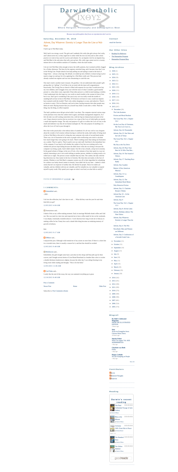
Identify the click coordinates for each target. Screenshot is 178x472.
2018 (114, 97)
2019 (114, 94)
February (117, 270)
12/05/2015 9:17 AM (52, 232)
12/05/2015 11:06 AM (52, 266)
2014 (114, 278)
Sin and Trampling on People (121, 356)
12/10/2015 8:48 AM (52, 277)
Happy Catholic (117, 355)
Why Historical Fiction (121, 185)
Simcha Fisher (117, 339)
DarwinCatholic (89, 10)
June (115, 257)
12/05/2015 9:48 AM (52, 246)
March (116, 267)
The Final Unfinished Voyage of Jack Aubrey (123, 407)
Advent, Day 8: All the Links (123, 209)
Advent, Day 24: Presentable (123, 130)
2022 (114, 84)
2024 (114, 77)
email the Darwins (115, 42)
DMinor (48, 238)
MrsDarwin (49, 252)
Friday (114, 349)
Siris (113, 329)
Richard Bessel (119, 430)
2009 (114, 294)
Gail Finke (49, 271)
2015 (114, 106)
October (117, 244)
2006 (114, 303)
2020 (114, 90)
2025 (114, 74)
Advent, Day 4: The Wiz (121, 226)
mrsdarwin (113, 379)
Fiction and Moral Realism (122, 115)
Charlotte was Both (118, 348)
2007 (114, 300)
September (117, 248)
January (116, 273)
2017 (114, 100)
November (117, 241)
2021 (114, 87)
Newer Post (47, 286)
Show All (132, 361)
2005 (114, 307)
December (117, 109)
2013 (114, 281)
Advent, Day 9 (118, 200)
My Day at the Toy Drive (122, 144)
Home (75, 286)
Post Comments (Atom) (60, 291)
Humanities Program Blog (120, 59)
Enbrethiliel (50, 191)
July (115, 254)
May (115, 260)
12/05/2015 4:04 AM (52, 205)
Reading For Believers (119, 53)
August (116, 251)
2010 (114, 290)
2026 (114, 71)
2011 (114, 287)
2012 (114, 284)
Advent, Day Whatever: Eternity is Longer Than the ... (123, 220)
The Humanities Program (120, 56)
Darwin (112, 373)
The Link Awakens (120, 112)
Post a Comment (49, 283)
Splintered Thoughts (116, 376)
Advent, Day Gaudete (121, 165)
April (116, 264)
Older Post (102, 286)
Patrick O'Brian (115, 412)
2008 (114, 297)
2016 (114, 103)
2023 (114, 80)
